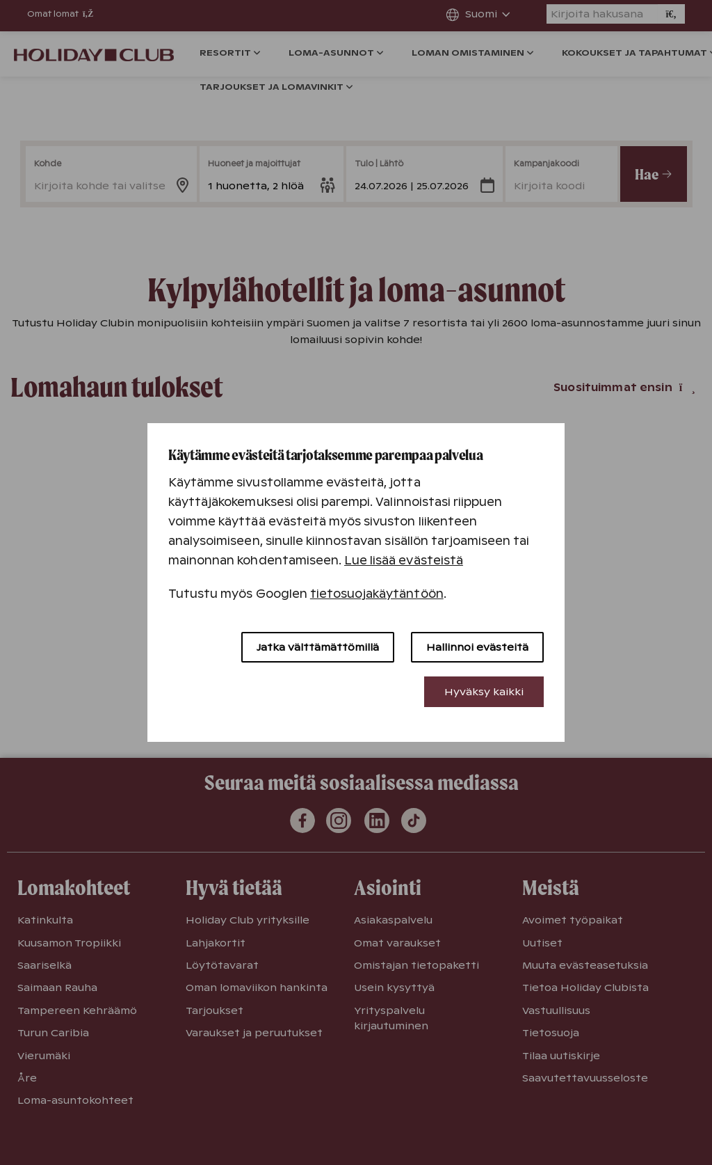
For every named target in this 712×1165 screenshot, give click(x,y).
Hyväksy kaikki (484, 691)
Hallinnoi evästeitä (477, 647)
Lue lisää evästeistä (403, 560)
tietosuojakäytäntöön (377, 594)
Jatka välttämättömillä (318, 647)
